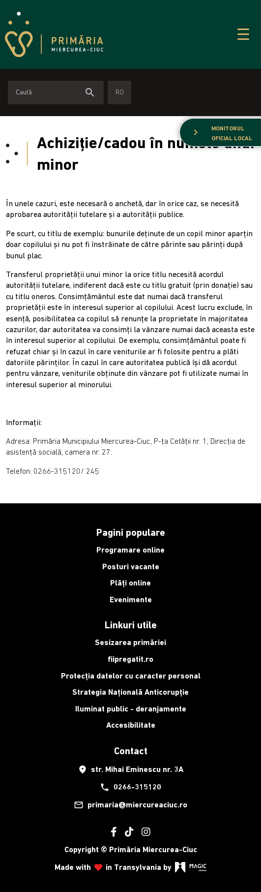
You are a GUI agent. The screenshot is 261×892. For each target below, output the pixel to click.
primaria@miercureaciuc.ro (130, 805)
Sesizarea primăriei (130, 642)
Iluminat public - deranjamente (130, 708)
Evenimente (131, 599)
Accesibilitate (130, 725)
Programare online (130, 549)
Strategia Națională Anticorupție (130, 692)
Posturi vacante (130, 566)
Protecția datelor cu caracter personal (131, 675)
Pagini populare (130, 532)
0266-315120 (130, 787)
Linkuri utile (131, 625)
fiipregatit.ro (130, 659)
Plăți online (130, 582)
